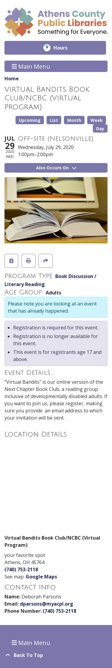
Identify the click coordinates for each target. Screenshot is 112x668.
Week (96, 120)
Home (11, 78)
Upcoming (30, 120)
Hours (64, 47)
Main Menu (31, 66)
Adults (53, 292)
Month (74, 120)
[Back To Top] (56, 655)
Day (100, 128)
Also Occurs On (56, 168)
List (54, 120)
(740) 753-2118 (21, 569)
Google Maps (41, 576)
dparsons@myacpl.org (46, 604)
